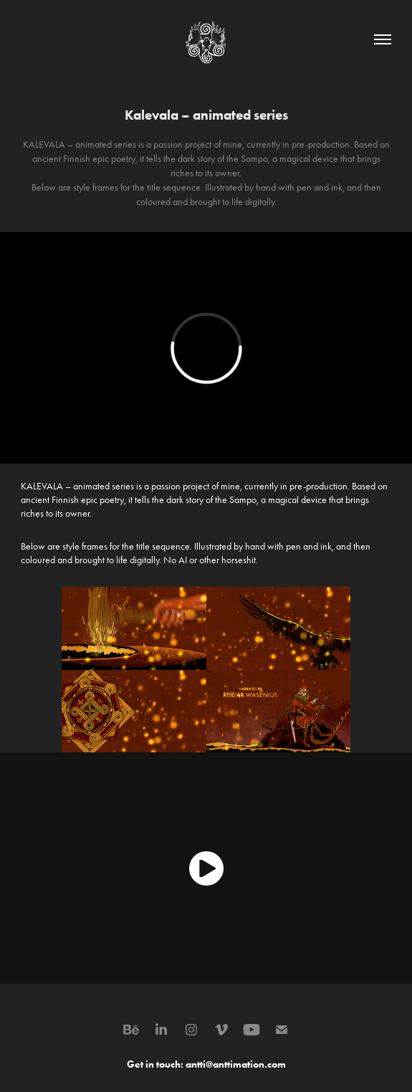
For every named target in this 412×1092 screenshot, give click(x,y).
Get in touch (154, 1064)
